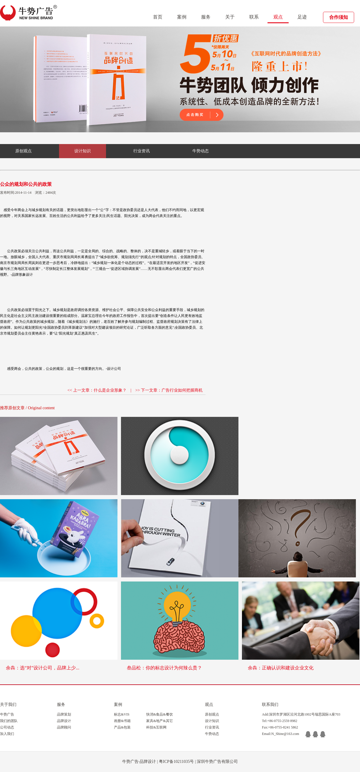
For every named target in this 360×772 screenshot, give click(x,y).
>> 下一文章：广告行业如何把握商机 (169, 390)
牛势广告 (7, 714)
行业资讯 (141, 151)
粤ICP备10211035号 (176, 761)
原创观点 (23, 151)
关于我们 (8, 704)
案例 (181, 16)
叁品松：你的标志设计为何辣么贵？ (164, 667)
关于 (230, 16)
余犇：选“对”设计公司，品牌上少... (42, 667)
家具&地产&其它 (159, 721)
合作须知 (338, 17)
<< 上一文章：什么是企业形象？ (97, 390)
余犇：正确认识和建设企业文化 (281, 667)
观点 (278, 16)
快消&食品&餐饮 (159, 714)
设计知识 (82, 151)
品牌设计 (64, 721)
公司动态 (7, 727)
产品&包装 (122, 727)
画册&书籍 (122, 721)
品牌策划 (64, 714)
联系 (254, 16)
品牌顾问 (64, 727)
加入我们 (7, 734)
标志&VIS (121, 714)
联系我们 (270, 704)
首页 (157, 16)
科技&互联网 (156, 727)
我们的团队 (9, 721)
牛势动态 (200, 151)
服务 (206, 16)
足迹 (302, 16)
